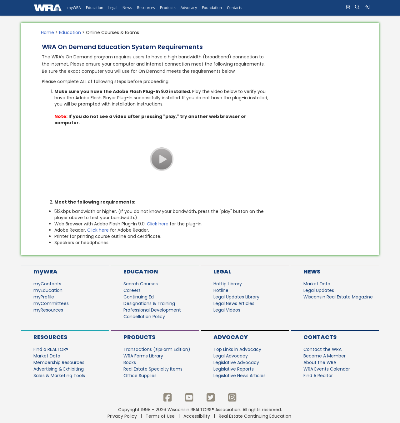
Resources (50, 337)
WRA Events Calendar (326, 369)
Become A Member (324, 356)
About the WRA (319, 362)
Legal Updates (318, 290)
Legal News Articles (233, 303)
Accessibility (196, 416)
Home (47, 32)
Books (129, 362)
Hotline (220, 290)
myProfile (43, 297)
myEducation (47, 290)
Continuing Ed (138, 297)
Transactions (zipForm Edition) (156, 349)
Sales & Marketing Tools (59, 375)
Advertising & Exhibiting (58, 369)
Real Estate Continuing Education (255, 416)
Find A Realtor (318, 375)
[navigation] (200, 8)
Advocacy (230, 337)
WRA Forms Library (143, 356)
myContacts (47, 284)
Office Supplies (140, 375)
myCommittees (51, 303)
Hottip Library (227, 284)
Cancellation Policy (144, 316)
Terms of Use (160, 416)
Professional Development (152, 310)
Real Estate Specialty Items (152, 369)
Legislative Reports (233, 369)
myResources (48, 310)
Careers (132, 290)
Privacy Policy (122, 416)
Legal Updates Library (236, 297)
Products (139, 337)
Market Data (316, 284)
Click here (157, 224)
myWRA (45, 271)
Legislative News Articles (239, 375)
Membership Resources (58, 362)
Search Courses (140, 284)
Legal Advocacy (230, 356)
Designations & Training (149, 303)
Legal (222, 271)
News (311, 271)
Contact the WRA (322, 349)
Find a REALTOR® (50, 349)
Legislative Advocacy (236, 362)
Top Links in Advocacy (237, 349)
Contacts (320, 337)
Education (70, 32)
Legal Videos (226, 310)
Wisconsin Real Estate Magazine (338, 297)
